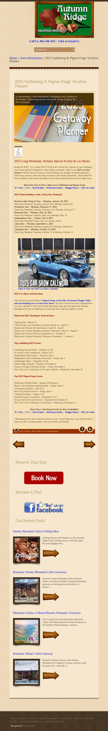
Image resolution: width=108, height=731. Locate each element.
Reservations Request (29, 721)
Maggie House (71, 188)
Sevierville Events (55, 99)
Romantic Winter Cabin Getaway (33, 653)
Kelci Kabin (38, 188)
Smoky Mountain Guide (53, 721)
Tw (90, 429)
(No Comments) (23, 102)
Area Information (31, 58)
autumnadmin (25, 96)
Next (89, 444)
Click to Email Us (68, 41)
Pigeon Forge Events (37, 99)
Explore (22, 718)
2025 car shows (25, 431)
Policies (77, 718)
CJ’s (28, 188)
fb (82, 429)
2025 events (36, 431)
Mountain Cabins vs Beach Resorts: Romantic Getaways (47, 612)
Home (13, 58)
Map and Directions (47, 718)
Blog (13, 718)
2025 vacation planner (50, 431)
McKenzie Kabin (54, 188)
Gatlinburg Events (58, 96)
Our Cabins (65, 718)
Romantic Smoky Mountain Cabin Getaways (40, 572)
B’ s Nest (19, 188)
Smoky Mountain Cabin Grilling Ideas (36, 531)
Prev (18, 444)
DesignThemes (29, 726)
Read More (49, 553)
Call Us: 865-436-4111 (42, 41)
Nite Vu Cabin (87, 188)
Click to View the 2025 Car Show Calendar (38, 289)
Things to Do (70, 99)
